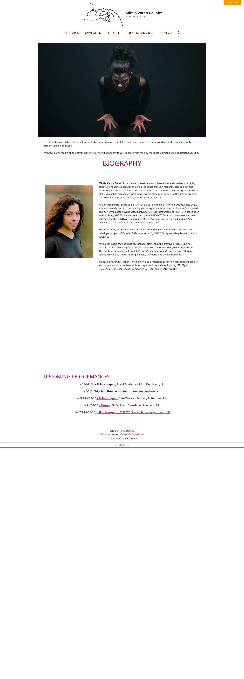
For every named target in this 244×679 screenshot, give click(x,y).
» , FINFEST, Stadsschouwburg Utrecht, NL (134, 412)
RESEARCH (113, 33)
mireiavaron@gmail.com (132, 433)
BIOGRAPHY (71, 33)
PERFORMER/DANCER (140, 33)
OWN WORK (93, 33)
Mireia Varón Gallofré (144, 12)
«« (104, 405)
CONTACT (166, 33)
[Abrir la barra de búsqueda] (179, 33)
